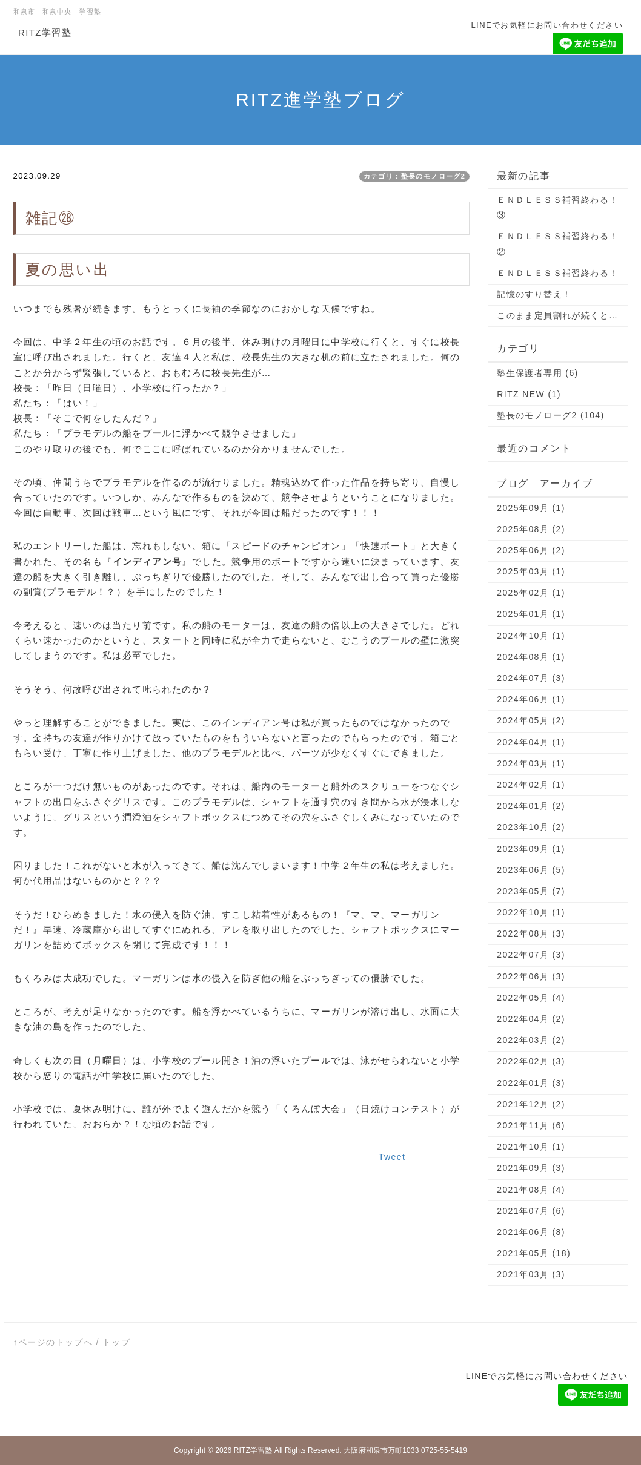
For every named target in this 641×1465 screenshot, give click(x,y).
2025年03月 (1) (531, 571)
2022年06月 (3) (531, 976)
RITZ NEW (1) (528, 394)
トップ (116, 1342)
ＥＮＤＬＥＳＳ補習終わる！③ (557, 207)
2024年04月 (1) (531, 742)
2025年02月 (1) (531, 593)
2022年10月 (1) (531, 912)
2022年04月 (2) (531, 1019)
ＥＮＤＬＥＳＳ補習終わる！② (557, 243)
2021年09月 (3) (531, 1168)
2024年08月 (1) (531, 657)
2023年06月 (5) (531, 870)
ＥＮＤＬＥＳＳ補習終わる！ (557, 273)
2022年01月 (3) (531, 1083)
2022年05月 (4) (531, 997)
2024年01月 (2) (531, 806)
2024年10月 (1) (531, 635)
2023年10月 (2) (531, 827)
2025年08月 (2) (531, 529)
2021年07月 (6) (531, 1211)
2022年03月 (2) (531, 1040)
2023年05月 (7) (531, 891)
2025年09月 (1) (531, 508)
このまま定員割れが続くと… (557, 315)
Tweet (392, 1157)
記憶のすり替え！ (534, 294)
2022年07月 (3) (531, 955)
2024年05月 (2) (531, 720)
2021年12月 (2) (531, 1104)
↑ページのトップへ (53, 1342)
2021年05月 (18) (534, 1253)
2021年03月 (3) (531, 1274)
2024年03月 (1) (531, 763)
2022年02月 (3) (531, 1061)
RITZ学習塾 (44, 32)
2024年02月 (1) (531, 784)
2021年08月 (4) (531, 1189)
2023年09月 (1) (531, 849)
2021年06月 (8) (531, 1232)
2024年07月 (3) (531, 678)
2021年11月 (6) (531, 1125)
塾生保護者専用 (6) (537, 373)
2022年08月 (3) (531, 933)
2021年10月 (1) (531, 1146)
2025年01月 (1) (531, 614)
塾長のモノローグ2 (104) (550, 415)
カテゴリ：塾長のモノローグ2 (415, 176)
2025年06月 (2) (531, 550)
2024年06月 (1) (531, 699)
